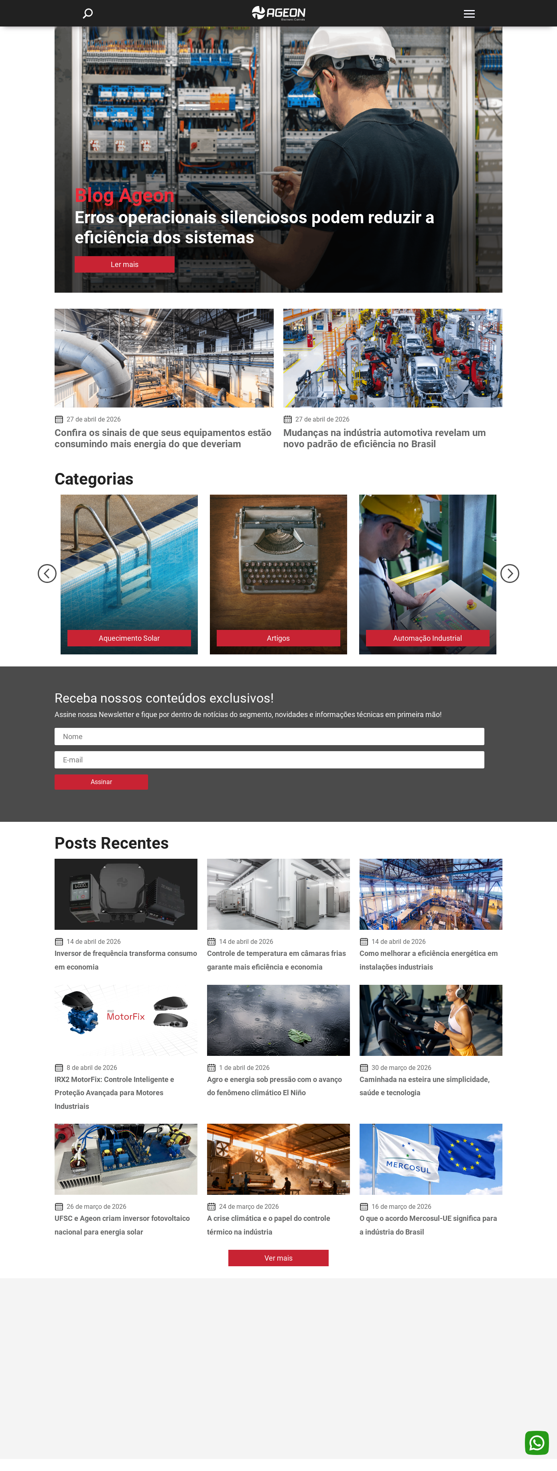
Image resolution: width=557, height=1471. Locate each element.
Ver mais (278, 1270)
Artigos (278, 638)
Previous (47, 573)
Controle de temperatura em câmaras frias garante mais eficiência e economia (274, 966)
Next (509, 573)
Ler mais (123, 265)
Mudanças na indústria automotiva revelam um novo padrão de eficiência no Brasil (384, 438)
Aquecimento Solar (129, 638)
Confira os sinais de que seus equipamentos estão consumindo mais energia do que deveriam (163, 438)
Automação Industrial (427, 638)
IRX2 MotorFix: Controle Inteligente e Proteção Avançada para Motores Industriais (121, 1106)
